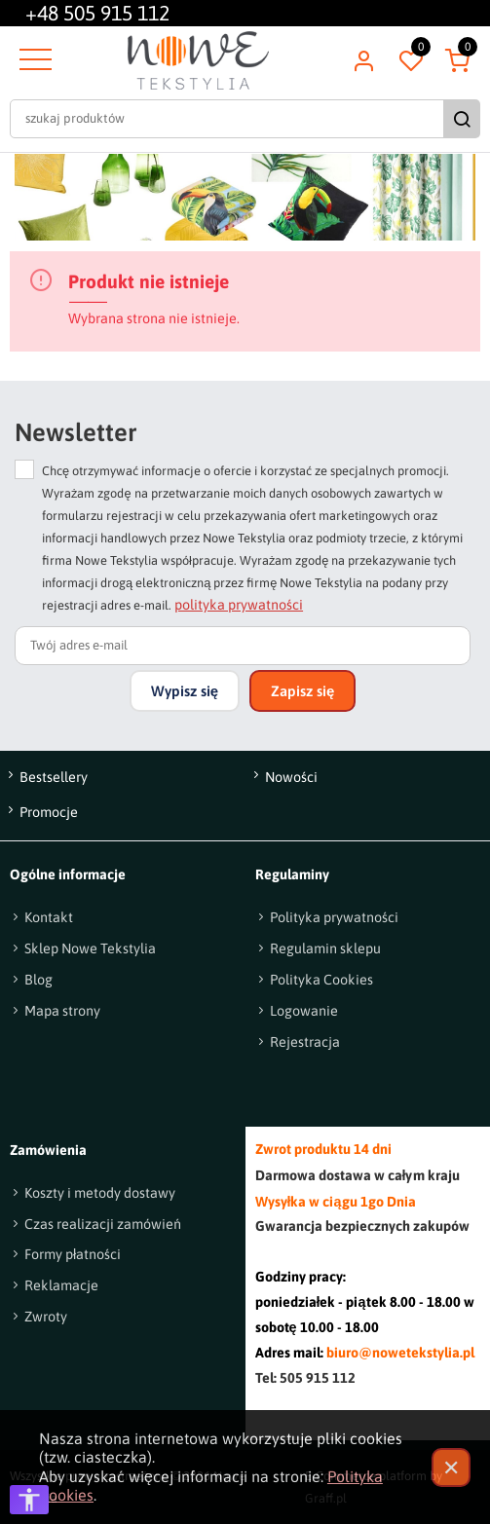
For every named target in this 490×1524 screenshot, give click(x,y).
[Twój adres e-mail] (243, 645)
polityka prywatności (238, 605)
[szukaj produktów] (229, 118)
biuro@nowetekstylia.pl (400, 1352)
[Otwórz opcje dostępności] (29, 1499)
